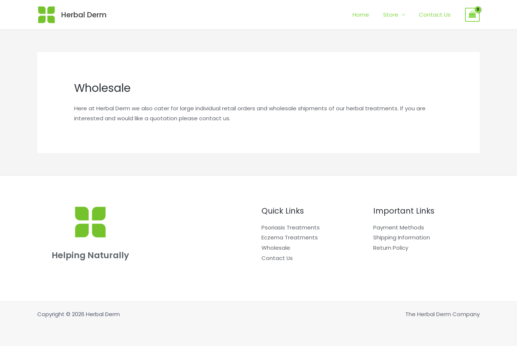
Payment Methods (398, 227)
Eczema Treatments (289, 237)
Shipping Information (401, 237)
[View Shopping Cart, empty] (472, 15)
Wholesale (275, 248)
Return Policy (390, 248)
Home (368, 14)
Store (394, 14)
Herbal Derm (84, 15)
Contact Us (436, 14)
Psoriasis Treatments (290, 227)
